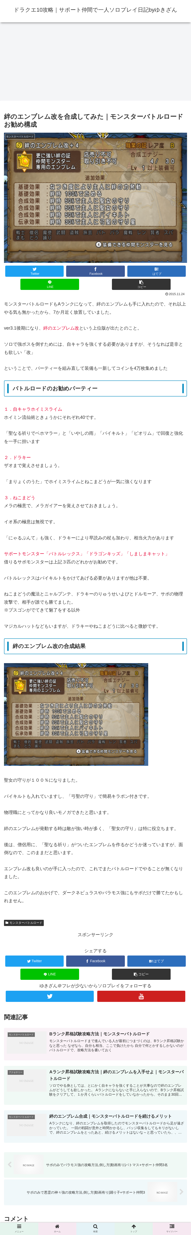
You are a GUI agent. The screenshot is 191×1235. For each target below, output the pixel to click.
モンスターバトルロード (23, 923)
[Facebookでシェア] (95, 271)
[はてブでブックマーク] (156, 271)
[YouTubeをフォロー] (141, 996)
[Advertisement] (95, 63)
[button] (141, 284)
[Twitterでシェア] (34, 271)
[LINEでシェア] (49, 284)
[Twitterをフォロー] (50, 996)
